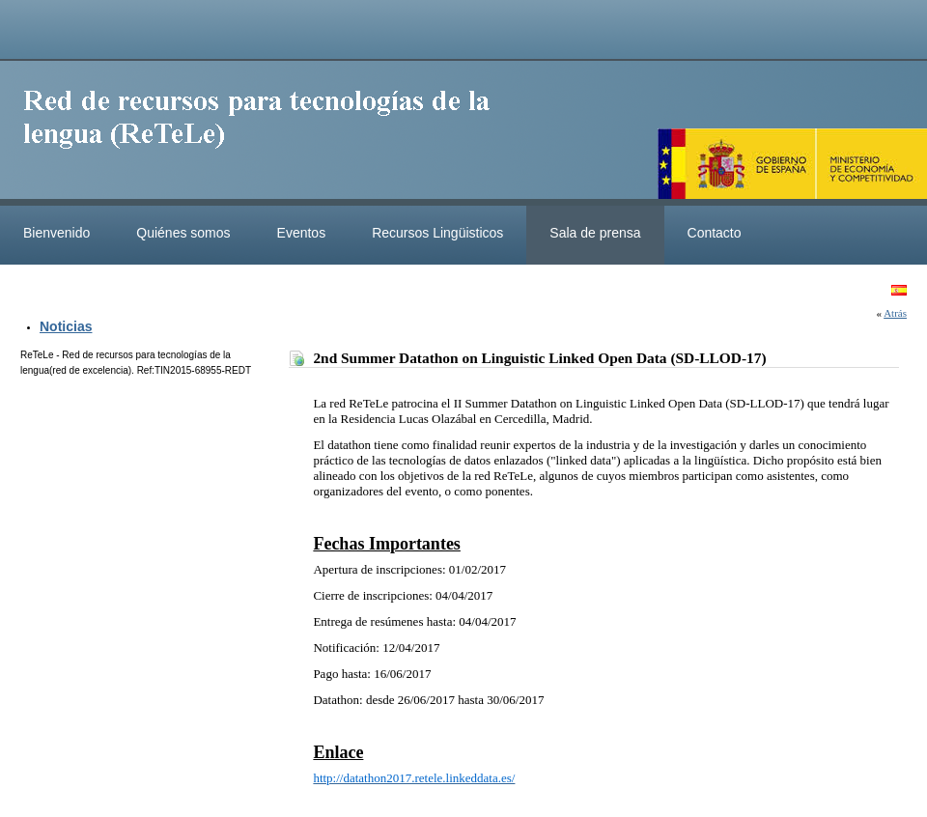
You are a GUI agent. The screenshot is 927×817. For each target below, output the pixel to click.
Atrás (895, 313)
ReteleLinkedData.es (265, 133)
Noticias (66, 326)
